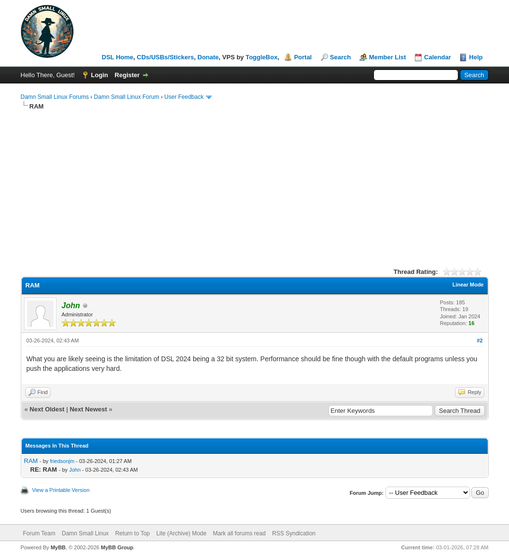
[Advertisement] (255, 183)
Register (127, 75)
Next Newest (88, 409)
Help (475, 57)
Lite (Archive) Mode (181, 533)
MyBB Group (117, 547)
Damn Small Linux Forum (126, 97)
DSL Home (118, 57)
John (75, 470)
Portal (303, 57)
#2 (479, 340)
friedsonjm (62, 461)
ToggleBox (261, 57)
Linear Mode (468, 284)
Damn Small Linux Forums (55, 97)
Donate (208, 57)
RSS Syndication (294, 533)
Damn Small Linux (85, 533)
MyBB (58, 547)
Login (99, 75)
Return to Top (132, 533)
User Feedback (184, 97)
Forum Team (39, 533)
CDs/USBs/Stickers (165, 57)
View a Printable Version (61, 490)
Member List (387, 57)
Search (340, 57)
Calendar (437, 57)
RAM (31, 460)
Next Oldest (46, 409)
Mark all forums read (239, 533)
